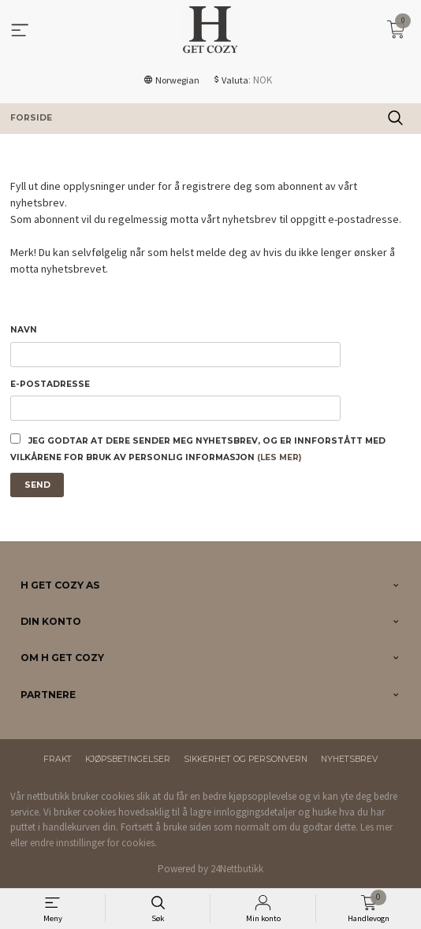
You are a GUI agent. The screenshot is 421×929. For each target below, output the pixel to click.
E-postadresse (50, 384)
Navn (23, 330)
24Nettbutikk (236, 868)
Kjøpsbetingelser (127, 759)
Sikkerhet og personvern (245, 759)
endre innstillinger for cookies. (93, 842)
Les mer (376, 827)
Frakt (57, 759)
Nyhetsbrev (349, 759)
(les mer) (279, 457)
